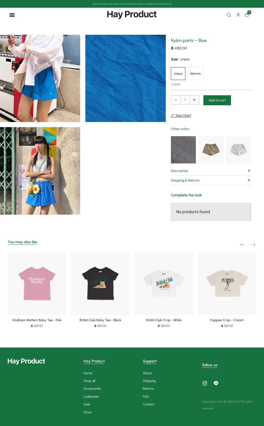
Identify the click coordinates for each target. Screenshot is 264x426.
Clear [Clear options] (175, 84)
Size (180, 59)
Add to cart (217, 100)
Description (179, 171)
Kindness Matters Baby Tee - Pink (37, 320)
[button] (12, 15)
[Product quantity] (185, 100)
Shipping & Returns (185, 180)
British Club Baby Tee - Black (100, 320)
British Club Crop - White (164, 320)
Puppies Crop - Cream (227, 320)
